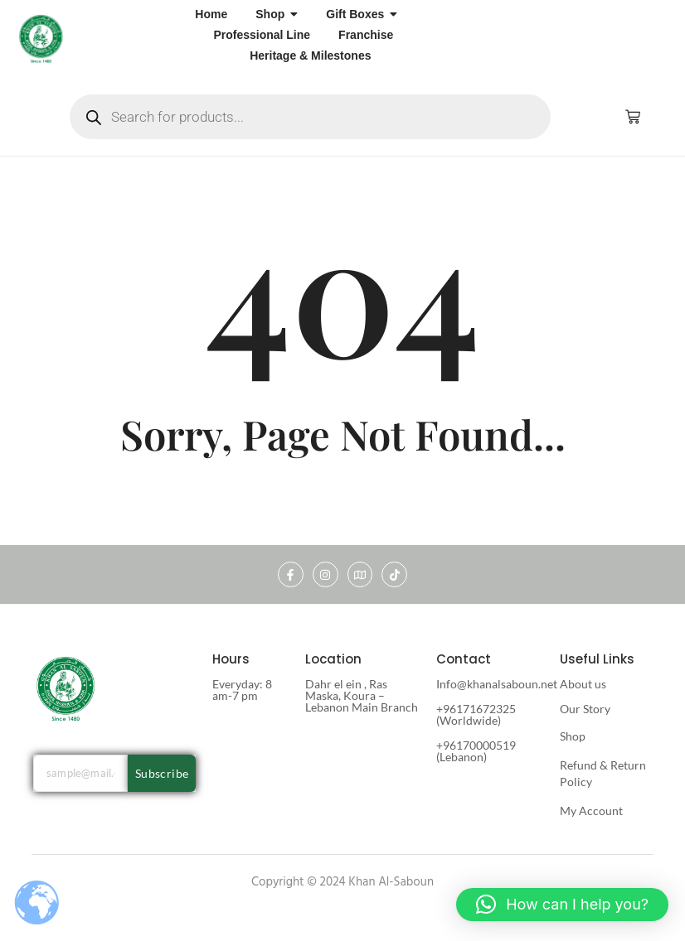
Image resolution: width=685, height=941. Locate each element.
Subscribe (162, 773)
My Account (591, 810)
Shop (572, 736)
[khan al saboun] (41, 38)
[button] (562, 904)
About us (583, 684)
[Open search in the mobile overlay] (310, 116)
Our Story (585, 709)
